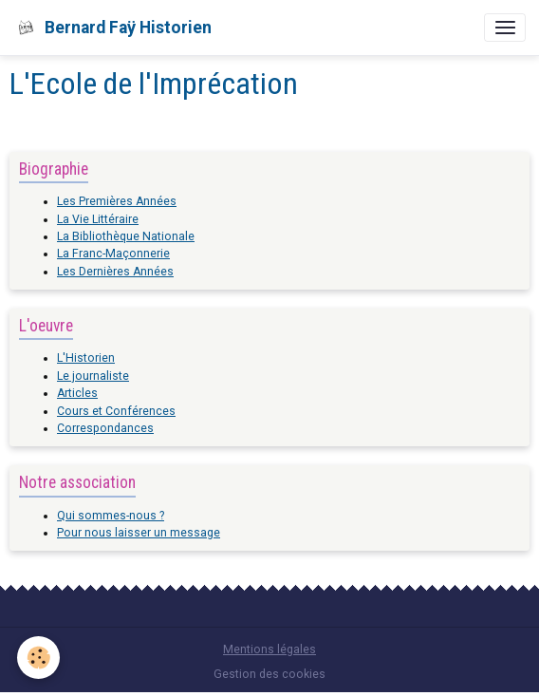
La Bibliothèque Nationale (126, 236)
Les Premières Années (117, 201)
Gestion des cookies (269, 674)
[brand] (112, 27)
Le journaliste (93, 376)
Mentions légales (269, 649)
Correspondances (105, 428)
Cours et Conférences (116, 411)
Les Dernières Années (115, 271)
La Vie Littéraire (98, 219)
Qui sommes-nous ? (110, 515)
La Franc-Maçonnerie (113, 253)
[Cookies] (38, 657)
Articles (77, 393)
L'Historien (86, 358)
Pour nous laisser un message (138, 532)
